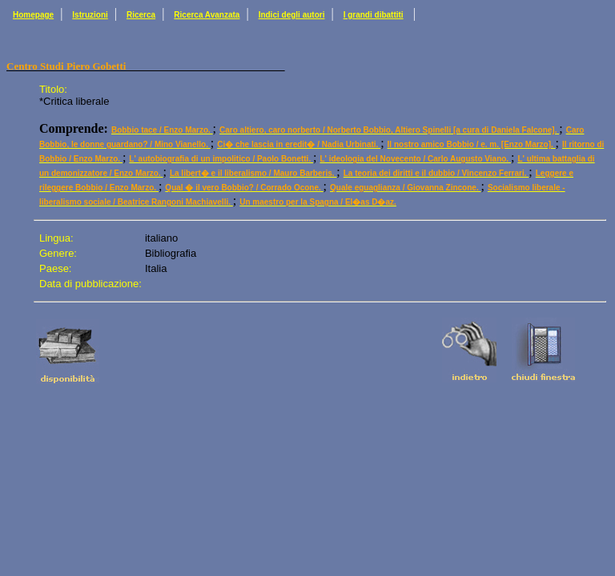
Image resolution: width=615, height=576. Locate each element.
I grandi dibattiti (374, 14)
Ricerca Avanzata (206, 14)
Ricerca (141, 14)
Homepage (33, 14)
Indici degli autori (292, 14)
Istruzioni (89, 14)
